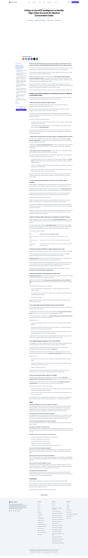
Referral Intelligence (41, 532)
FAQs (16, 103)
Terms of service (70, 518)
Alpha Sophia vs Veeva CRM (57, 527)
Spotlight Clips (40, 524)
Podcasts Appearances (42, 526)
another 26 (54, 351)
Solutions (39, 518)
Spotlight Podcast (41, 522)
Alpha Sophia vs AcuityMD (57, 515)
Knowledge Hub (41, 520)
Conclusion (17, 105)
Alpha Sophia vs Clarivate (57, 523)
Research (39, 514)
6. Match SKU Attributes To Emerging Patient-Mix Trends (21, 91)
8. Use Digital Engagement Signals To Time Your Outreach (21, 98)
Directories (40, 536)
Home (29, 2)
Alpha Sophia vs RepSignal (57, 519)
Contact (55, 2)
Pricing (39, 2)
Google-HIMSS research (51, 227)
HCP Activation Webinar (42, 534)
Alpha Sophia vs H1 (55, 525)
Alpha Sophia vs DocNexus (57, 529)
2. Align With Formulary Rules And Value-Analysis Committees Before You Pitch (21, 76)
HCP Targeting (30, 20)
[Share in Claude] (23, 61)
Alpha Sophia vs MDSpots (57, 543)
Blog (38, 512)
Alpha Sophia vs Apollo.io (56, 533)
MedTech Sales (50, 20)
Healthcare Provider (67, 67)
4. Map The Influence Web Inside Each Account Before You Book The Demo (21, 83)
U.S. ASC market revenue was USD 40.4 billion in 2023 (60, 318)
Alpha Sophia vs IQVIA (56, 513)
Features (53, 506)
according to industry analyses (55, 355)
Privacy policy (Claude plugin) (72, 516)
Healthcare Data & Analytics (40, 20)
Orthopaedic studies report (35, 277)
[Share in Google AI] (29, 61)
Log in (69, 2)
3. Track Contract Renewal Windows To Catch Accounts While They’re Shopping (21, 80)
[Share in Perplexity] (37, 61)
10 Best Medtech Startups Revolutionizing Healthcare (48, 65)
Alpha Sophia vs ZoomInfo (57, 531)
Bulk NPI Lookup (41, 530)
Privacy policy (69, 514)
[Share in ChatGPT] (26, 61)
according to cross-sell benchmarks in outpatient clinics (41, 272)
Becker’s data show (66, 190)
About (44, 2)
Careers (68, 510)
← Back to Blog (44, 497)
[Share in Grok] (34, 61)
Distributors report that (34, 260)
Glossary (68, 508)
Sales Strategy (58, 20)
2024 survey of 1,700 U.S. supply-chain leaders (40, 152)
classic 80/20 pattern (44, 129)
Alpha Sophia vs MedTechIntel (57, 521)
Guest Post (69, 520)
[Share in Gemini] (31, 61)
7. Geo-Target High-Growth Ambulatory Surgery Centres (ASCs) (21, 94)
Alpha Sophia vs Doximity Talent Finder (58, 536)
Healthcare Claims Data (42, 528)
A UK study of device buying (59, 221)
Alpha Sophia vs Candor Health (58, 545)
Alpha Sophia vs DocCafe (57, 538)
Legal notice (69, 512)
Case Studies (40, 516)
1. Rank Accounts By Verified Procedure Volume (21, 73)
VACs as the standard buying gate (44, 146)
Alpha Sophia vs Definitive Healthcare (57, 511)
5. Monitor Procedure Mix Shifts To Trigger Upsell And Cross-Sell (21, 87)
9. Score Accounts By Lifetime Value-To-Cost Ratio (21, 101)
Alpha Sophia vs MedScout (57, 517)
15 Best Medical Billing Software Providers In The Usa (51, 67)
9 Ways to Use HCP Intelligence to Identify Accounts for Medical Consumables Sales (19, 69)
